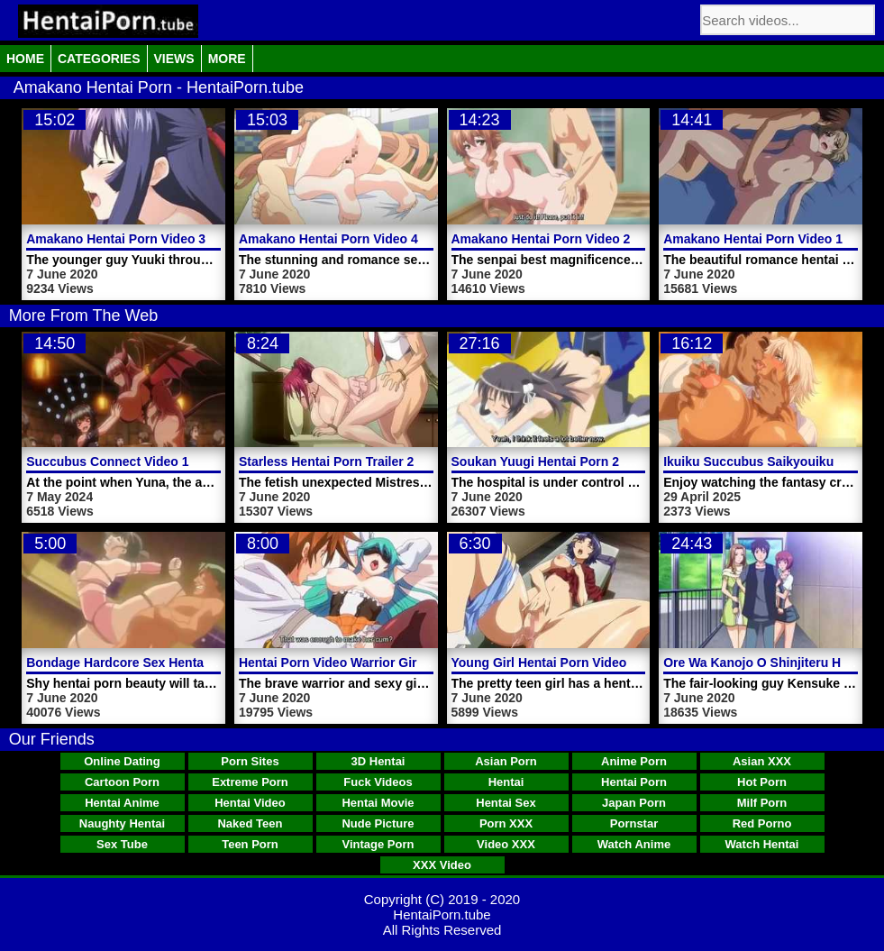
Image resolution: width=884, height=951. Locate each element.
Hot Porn (762, 782)
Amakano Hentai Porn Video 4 (328, 239)
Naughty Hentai (122, 823)
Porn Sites (249, 761)
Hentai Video (250, 802)
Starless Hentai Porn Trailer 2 (327, 461)
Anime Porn (634, 761)
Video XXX (506, 844)
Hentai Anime (122, 802)
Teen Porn (250, 844)
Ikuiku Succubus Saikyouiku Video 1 (772, 461)
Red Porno (762, 823)
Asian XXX (762, 761)
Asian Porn (506, 761)
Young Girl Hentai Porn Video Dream (560, 662)
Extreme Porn (250, 782)
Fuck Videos (377, 782)
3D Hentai (378, 761)
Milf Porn (762, 802)
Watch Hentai (762, 844)
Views (174, 58)
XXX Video (442, 865)
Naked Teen (249, 823)
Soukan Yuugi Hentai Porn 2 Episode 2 (566, 461)
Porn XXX (506, 823)
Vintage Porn (378, 844)
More (227, 58)
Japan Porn (634, 802)
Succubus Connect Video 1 (107, 461)
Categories (99, 58)
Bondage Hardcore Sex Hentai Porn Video (151, 662)
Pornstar (634, 823)
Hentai (506, 782)
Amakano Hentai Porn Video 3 (115, 239)
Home (25, 58)
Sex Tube (122, 844)
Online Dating (122, 761)
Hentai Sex (505, 802)
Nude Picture (378, 823)
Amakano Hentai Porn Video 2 (541, 239)
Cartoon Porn (122, 782)
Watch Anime (633, 844)
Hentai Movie (378, 802)
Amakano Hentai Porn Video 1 (753, 239)
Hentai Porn (634, 782)
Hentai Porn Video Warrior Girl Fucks (349, 662)
